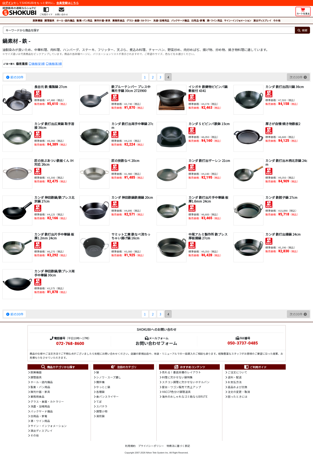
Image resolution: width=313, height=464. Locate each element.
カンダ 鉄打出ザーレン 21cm (209, 160)
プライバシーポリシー (151, 446)
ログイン (8, 3)
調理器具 (49, 20)
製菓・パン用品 (84, 20)
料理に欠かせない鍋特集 (177, 377)
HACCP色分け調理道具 (176, 392)
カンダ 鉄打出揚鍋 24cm (283, 234)
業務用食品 (118, 20)
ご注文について (237, 372)
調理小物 (101, 411)
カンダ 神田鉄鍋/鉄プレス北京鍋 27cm (54, 199)
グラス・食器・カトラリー (139, 20)
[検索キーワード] (149, 30)
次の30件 (298, 77)
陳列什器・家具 (102, 20)
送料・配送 (235, 377)
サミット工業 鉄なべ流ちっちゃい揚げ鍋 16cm (130, 236)
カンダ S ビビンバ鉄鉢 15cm (209, 123)
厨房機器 (37, 20)
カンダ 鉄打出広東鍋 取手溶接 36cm (54, 125)
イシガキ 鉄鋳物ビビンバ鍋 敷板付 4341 (208, 88)
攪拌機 (100, 382)
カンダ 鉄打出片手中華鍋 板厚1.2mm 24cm (54, 236)
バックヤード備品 (180, 20)
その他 (276, 20)
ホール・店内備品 (65, 20)
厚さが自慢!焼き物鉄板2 (282, 123)
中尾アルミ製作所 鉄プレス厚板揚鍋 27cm (208, 236)
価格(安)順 (38, 64)
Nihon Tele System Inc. (157, 452)
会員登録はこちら (67, 3)
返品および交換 (237, 387)
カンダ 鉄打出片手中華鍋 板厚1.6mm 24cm (208, 199)
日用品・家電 (198, 20)
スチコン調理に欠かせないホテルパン (186, 382)
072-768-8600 (70, 343)
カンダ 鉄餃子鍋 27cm (281, 197)
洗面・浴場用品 (161, 20)
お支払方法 (235, 382)
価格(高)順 (55, 64)
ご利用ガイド (255, 367)
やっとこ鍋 (103, 387)
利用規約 (130, 446)
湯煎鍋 (100, 416)
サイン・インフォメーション (237, 20)
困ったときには (237, 396)
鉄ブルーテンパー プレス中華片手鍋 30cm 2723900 (130, 88)
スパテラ (101, 406)
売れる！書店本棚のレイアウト (181, 372)
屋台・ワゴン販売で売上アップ (181, 387)
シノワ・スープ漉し (108, 377)
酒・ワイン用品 (214, 20)
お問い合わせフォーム (156, 343)
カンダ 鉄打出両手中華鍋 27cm (132, 125)
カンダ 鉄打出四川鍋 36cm (284, 86)
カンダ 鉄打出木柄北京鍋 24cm (286, 162)
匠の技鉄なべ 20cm (125, 160)
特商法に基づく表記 (178, 446)
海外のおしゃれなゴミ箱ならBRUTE (184, 396)
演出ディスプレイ (262, 20)
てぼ (99, 401)
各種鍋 (100, 392)
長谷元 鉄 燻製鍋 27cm (50, 86)
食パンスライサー (107, 396)
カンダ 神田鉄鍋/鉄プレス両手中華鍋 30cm (54, 273)
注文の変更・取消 (239, 392)
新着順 (23, 64)
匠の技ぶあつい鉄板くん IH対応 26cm (54, 162)
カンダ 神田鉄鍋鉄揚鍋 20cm (132, 197)
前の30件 (15, 77)
